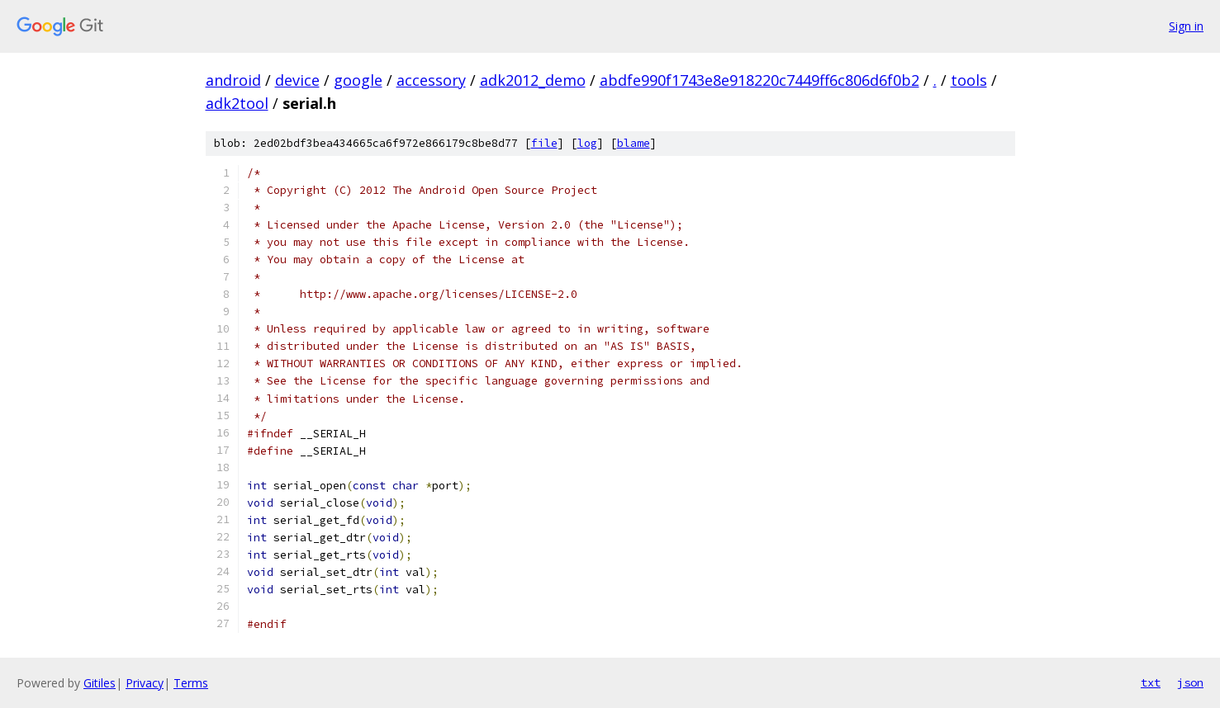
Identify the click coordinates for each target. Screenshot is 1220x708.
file (544, 143)
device (297, 80)
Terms (190, 683)
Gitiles (99, 683)
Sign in (1186, 26)
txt (1151, 682)
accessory (431, 80)
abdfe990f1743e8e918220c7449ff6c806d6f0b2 (759, 80)
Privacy (145, 683)
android (233, 80)
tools (969, 80)
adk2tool (237, 103)
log (587, 143)
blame (633, 143)
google (358, 80)
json (1190, 682)
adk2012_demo (533, 80)
